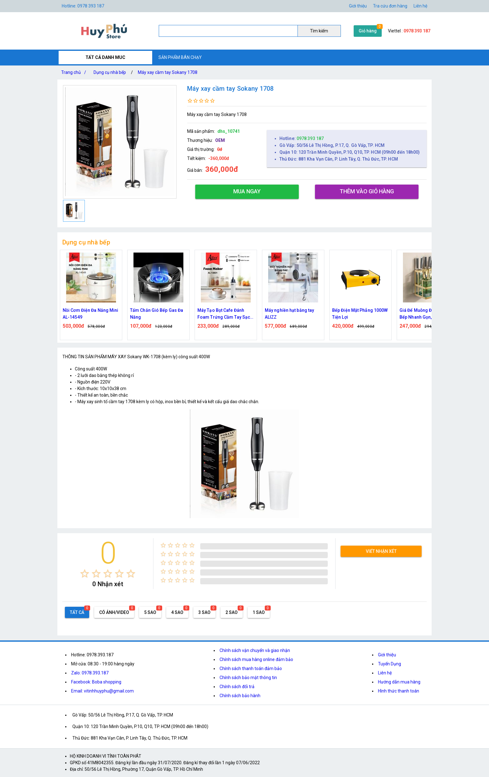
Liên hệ (420, 5)
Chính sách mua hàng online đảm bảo (256, 659)
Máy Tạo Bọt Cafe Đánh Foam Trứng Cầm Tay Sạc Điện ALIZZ (223, 314)
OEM (220, 140)
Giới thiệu (387, 654)
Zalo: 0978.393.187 (90, 672)
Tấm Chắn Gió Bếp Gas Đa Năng (156, 314)
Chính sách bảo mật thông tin (248, 677)
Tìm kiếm (319, 30)
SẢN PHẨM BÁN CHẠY (180, 57)
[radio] (84, 573)
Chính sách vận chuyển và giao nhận (255, 650)
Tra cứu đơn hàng (390, 5)
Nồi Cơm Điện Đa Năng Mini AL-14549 (91, 314)
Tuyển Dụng (389, 663)
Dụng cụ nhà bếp (110, 72)
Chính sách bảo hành (240, 695)
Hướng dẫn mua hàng (399, 681)
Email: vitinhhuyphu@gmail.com (102, 690)
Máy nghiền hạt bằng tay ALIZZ (289, 314)
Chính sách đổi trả (237, 686)
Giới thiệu (358, 5)
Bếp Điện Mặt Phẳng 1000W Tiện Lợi (360, 314)
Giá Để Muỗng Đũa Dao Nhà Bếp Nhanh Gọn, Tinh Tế (427, 314)
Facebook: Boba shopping (96, 681)
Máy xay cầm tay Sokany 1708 (167, 72)
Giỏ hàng (368, 30)
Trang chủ (75, 72)
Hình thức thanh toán (398, 690)
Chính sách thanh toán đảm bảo (251, 668)
